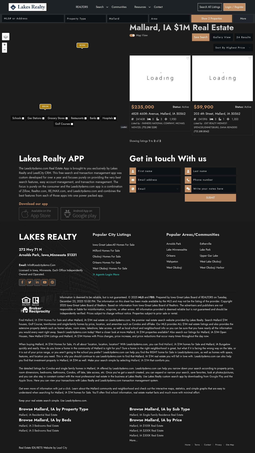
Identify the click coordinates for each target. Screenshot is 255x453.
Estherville (205, 244)
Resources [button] (140, 7)
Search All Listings (210, 7)
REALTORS (82, 7)
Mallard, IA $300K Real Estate (147, 435)
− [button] (5, 50)
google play (216, 376)
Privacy (218, 444)
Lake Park (205, 250)
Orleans (170, 256)
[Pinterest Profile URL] (52, 282)
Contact (158, 7)
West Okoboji (174, 268)
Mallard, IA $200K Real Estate (147, 431)
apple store (25, 380)
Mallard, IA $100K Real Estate (146, 426)
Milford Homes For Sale (106, 251)
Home (187, 444)
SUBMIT (210, 198)
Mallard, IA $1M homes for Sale (43, 320)
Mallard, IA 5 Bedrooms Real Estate (39, 431)
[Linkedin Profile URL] (37, 282)
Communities (119, 7)
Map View (142, 35)
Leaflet (124, 127)
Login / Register (234, 7)
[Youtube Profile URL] (44, 282)
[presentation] (149, 199)
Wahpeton (172, 261)
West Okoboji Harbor (212, 268)
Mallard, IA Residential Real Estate (38, 415)
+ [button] (5, 45)
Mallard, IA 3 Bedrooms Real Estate (39, 426)
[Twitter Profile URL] (29, 282)
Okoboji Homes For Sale (106, 256)
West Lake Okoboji (210, 261)
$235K (82, 45)
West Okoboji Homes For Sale (110, 268)
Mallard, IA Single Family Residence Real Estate (156, 415)
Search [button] (100, 7)
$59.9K (45, 106)
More (243, 18)
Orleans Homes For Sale (106, 262)
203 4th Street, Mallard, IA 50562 (217, 113)
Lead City (62, 448)
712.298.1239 (149, 127)
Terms (197, 444)
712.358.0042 (201, 131)
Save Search (201, 37)
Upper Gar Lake (209, 256)
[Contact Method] (158, 189)
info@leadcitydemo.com (37, 265)
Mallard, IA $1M (140, 360)
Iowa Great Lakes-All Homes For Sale (113, 245)
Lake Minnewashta (176, 250)
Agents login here (106, 274)
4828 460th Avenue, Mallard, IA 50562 (158, 113)
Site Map (230, 444)
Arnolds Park (173, 244)
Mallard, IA (170, 344)
